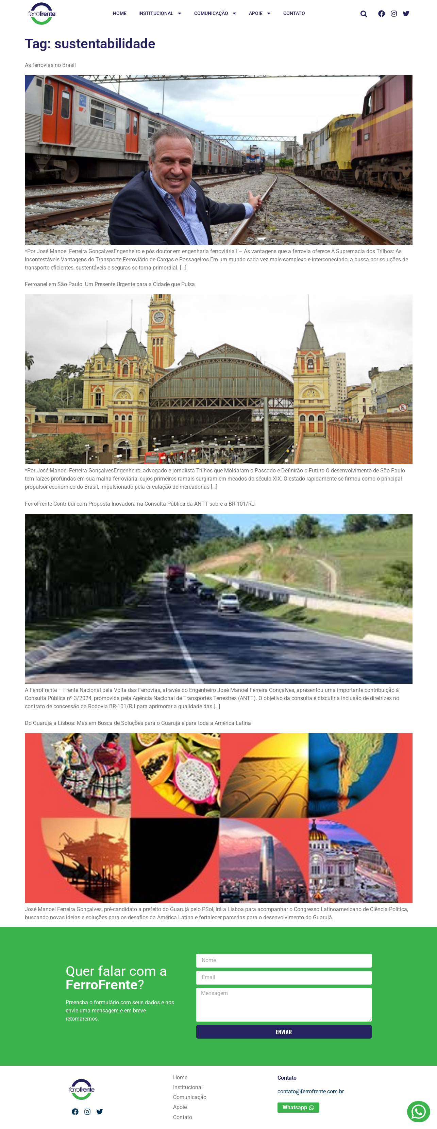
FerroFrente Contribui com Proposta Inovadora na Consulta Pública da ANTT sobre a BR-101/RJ (140, 504)
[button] (363, 14)
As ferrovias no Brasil (50, 65)
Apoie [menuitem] (260, 14)
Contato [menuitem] (294, 13)
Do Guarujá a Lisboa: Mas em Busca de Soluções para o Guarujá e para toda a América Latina (138, 723)
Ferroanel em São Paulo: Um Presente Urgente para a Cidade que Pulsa (110, 284)
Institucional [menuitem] (160, 14)
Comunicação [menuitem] (215, 14)
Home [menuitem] (120, 13)
